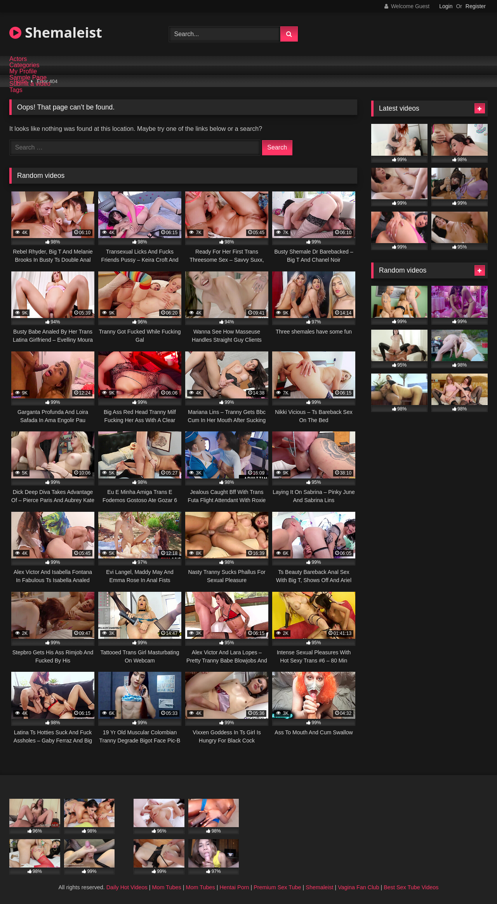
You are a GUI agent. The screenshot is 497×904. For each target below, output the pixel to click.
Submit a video (29, 84)
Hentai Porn (234, 887)
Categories (24, 65)
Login (445, 6)
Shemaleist (55, 32)
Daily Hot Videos (127, 887)
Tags (16, 90)
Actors (18, 59)
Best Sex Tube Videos (411, 887)
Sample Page (28, 78)
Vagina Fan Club (358, 887)
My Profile (23, 71)
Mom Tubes (166, 887)
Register (476, 6)
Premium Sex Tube (277, 887)
